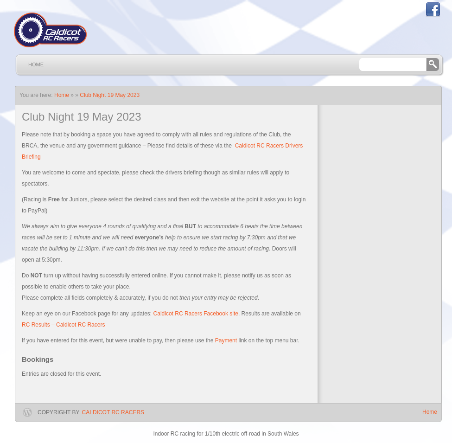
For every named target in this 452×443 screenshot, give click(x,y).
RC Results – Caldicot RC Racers (63, 324)
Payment (226, 340)
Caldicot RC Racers (113, 412)
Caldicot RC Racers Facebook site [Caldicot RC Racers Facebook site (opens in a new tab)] (195, 313)
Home (36, 64)
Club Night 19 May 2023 (110, 95)
